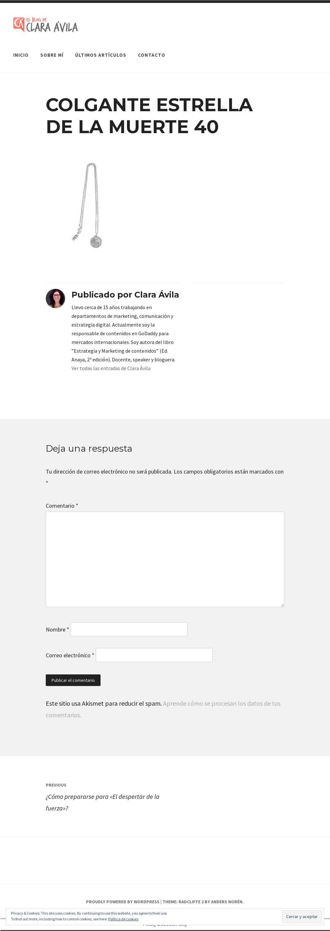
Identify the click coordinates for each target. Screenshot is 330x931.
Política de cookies (123, 918)
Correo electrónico (70, 656)
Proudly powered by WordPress (123, 903)
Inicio (21, 49)
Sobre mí (51, 49)
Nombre (57, 630)
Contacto (151, 49)
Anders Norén (226, 903)
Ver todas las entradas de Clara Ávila (111, 369)
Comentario (62, 506)
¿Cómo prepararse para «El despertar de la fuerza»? (105, 796)
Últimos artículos (100, 49)
